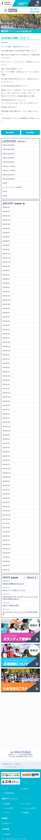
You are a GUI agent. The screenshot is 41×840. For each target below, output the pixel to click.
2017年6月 (6, 532)
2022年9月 (6, 355)
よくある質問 (7, 808)
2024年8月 (6, 270)
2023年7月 (6, 317)
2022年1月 (6, 372)
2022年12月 (6, 342)
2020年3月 (6, 409)
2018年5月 (6, 494)
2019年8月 (6, 439)
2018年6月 (6, 490)
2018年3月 (6, 502)
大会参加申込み (8, 793)
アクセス (6, 812)
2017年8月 (6, 528)
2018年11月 (6, 473)
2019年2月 (6, 460)
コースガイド (26, 804)
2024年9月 (6, 266)
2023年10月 (6, 304)
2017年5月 (6, 536)
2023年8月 (6, 313)
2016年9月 (6, 557)
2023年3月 (6, 334)
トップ (5, 788)
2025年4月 (6, 245)
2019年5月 (6, 452)
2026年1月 (6, 211)
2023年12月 (6, 296)
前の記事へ (10, 132)
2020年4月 (6, 405)
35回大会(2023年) (8, 158)
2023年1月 (6, 338)
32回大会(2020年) (8, 162)
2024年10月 (6, 262)
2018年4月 (6, 498)
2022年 (4, 191)
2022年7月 (6, 359)
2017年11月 (6, 515)
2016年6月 (6, 565)
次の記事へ (30, 132)
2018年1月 (6, 506)
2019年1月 (6, 464)
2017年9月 (6, 523)
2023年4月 (6, 329)
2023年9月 (6, 308)
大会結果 (6, 834)
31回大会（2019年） (9, 166)
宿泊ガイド (6, 823)
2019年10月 (6, 431)
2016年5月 (6, 570)
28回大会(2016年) (8, 179)
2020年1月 (6, 418)
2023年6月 (6, 321)
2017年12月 (6, 511)
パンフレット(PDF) (28, 808)
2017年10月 (6, 519)
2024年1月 (6, 292)
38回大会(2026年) (8, 145)
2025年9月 (6, 228)
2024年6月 (6, 279)
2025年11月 (6, 220)
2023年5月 (6, 325)
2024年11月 (6, 258)
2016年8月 (6, 561)
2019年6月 (6, 447)
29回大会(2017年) (8, 175)
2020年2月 (6, 414)
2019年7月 (6, 443)
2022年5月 (6, 367)
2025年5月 (6, 241)
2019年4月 (6, 456)
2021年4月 (6, 384)
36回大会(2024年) (8, 154)
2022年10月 (6, 350)
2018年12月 (6, 468)
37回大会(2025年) (8, 149)
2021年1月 (6, 388)
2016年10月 (6, 553)
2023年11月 (6, 300)
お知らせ (25, 788)
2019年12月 (6, 422)
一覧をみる (31, 577)
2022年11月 (6, 346)
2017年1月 (6, 540)
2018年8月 (6, 485)
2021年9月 (6, 380)
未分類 (4, 183)
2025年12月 (6, 216)
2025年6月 (6, 237)
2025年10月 (6, 224)
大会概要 (6, 804)
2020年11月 (6, 393)
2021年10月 (6, 376)
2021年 (4, 196)
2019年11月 (6, 426)
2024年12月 (6, 254)
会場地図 (25, 812)
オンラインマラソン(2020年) (12, 187)
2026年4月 (6, 207)
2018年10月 (6, 477)
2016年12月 (6, 544)
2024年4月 (6, 287)
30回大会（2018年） (9, 170)
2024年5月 (6, 283)
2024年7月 (6, 275)
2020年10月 (6, 397)
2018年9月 (6, 481)
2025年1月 (6, 249)
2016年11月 (6, 549)
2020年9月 (6, 401)
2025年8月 (6, 233)
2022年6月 (6, 363)
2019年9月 (6, 435)
